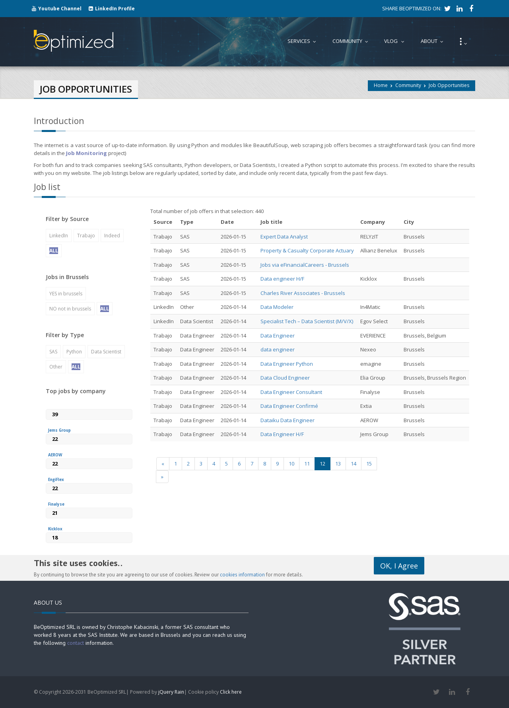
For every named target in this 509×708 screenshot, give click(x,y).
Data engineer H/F (282, 278)
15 (369, 463)
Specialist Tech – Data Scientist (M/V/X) (306, 321)
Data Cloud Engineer (285, 377)
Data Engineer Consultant (291, 392)
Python (74, 351)
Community (408, 85)
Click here (231, 692)
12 (322, 463)
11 (307, 463)
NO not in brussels (70, 308)
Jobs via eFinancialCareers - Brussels (304, 264)
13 (338, 463)
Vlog (396, 41)
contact (75, 642)
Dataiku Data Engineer (287, 420)
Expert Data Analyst (284, 236)
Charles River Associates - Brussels (302, 293)
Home (381, 85)
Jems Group (59, 430)
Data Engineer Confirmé (289, 405)
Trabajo (86, 235)
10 (291, 463)
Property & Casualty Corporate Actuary (307, 250)
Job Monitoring (86, 153)
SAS (53, 351)
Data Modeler (276, 306)
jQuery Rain (171, 692)
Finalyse (56, 504)
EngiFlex (56, 479)
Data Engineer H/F (282, 434)
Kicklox (55, 528)
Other (55, 366)
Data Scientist (106, 351)
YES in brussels (65, 293)
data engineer (277, 349)
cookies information (242, 574)
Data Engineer (277, 335)
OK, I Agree (399, 565)
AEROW (55, 455)
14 (353, 463)
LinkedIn (58, 235)
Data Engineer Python (286, 363)
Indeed (112, 235)
